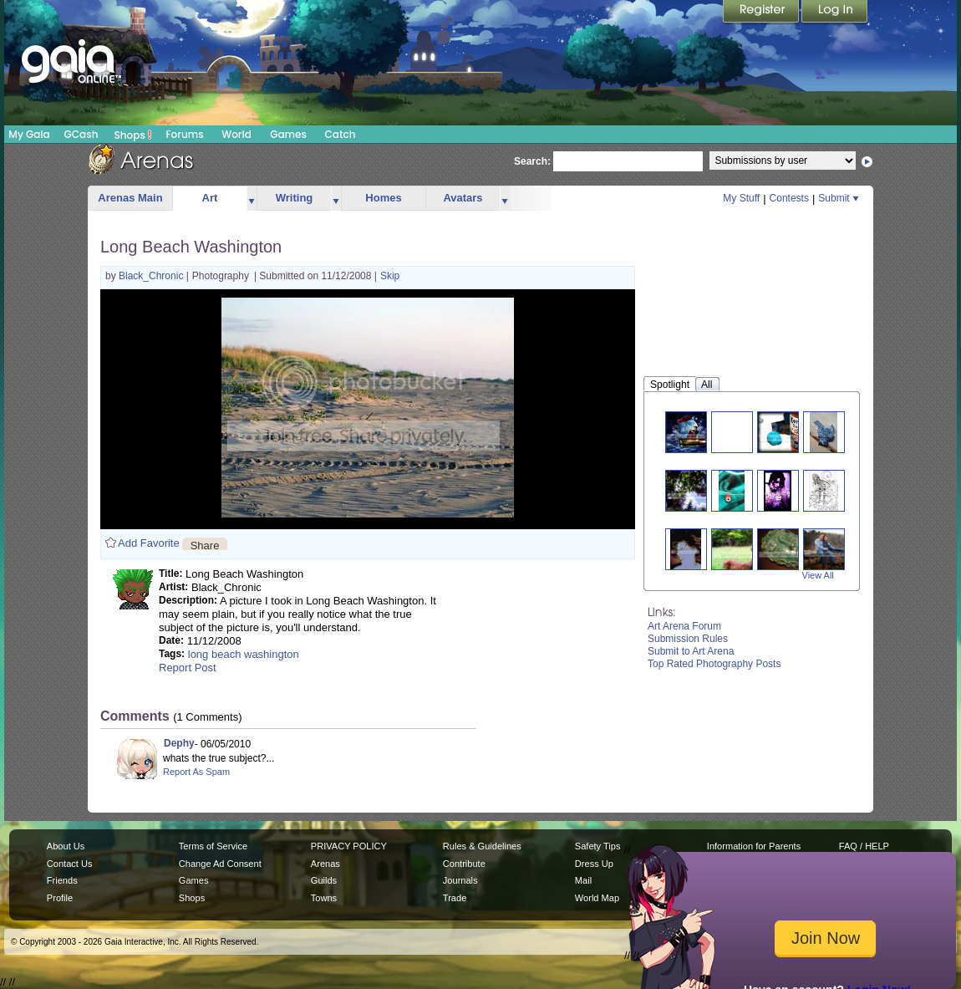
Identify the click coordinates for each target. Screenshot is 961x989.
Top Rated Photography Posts (714, 664)
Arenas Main (130, 197)
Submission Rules (688, 639)
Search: (532, 161)
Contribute (464, 864)
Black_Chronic (152, 276)
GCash (81, 134)
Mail (583, 880)
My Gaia (28, 134)
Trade (454, 898)
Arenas (325, 864)
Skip (389, 276)
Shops (133, 134)
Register (762, 12)
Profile (60, 898)
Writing (294, 197)
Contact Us (70, 864)
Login (834, 12)
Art (210, 197)
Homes (383, 197)
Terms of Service (213, 846)
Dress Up (594, 864)
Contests (789, 198)
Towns (324, 898)
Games (288, 134)
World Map (597, 898)
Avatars (462, 197)
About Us (65, 846)
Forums (184, 134)
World (236, 134)
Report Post (187, 667)
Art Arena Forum (684, 626)
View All (818, 575)
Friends (62, 880)
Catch (340, 134)
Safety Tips (598, 846)
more (252, 198)
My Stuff (741, 198)
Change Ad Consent (220, 864)
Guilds (324, 880)
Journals (460, 880)
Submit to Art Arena (691, 651)
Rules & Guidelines (482, 846)
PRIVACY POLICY (349, 846)
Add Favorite (149, 543)
